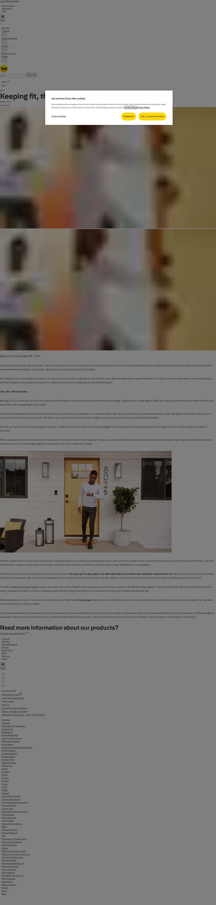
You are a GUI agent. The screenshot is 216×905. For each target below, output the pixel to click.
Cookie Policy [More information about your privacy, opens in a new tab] (131, 107)
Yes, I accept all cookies (152, 116)
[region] (109, 108)
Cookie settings (58, 116)
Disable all (129, 116)
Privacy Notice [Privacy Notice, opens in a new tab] (143, 107)
